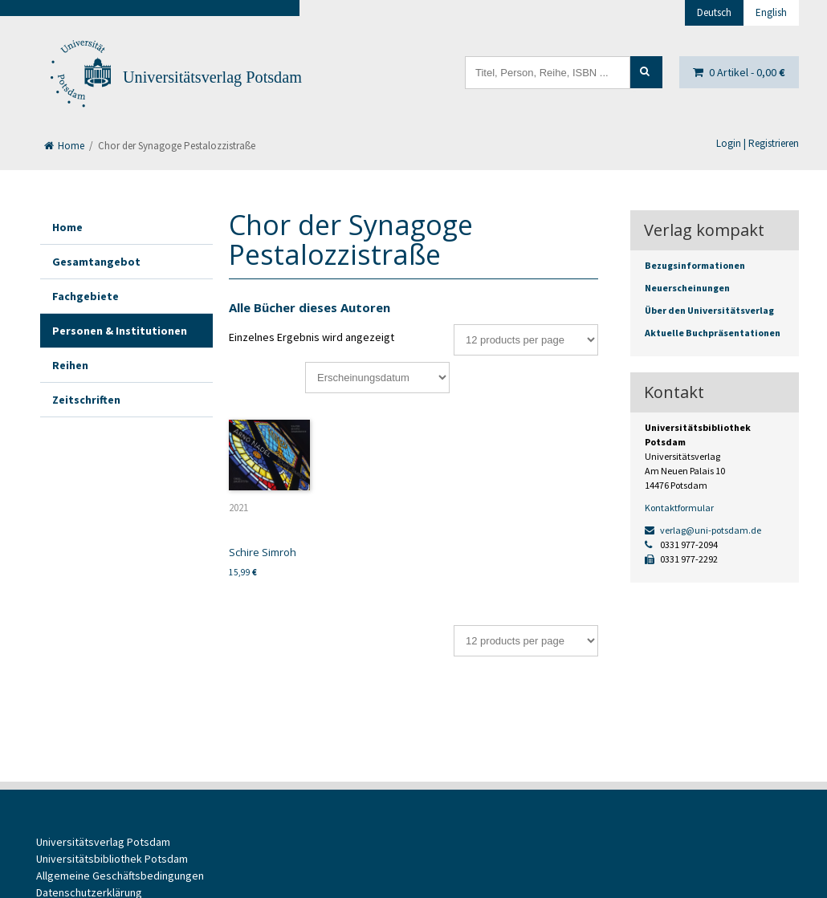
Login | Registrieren (757, 143)
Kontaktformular (679, 508)
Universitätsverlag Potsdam (212, 77)
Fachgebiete (85, 296)
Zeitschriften (86, 399)
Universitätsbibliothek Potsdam (112, 858)
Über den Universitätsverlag (709, 310)
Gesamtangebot (96, 261)
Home (64, 145)
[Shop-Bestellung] (377, 377)
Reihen (70, 365)
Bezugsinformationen (695, 265)
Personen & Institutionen (119, 330)
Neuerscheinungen (687, 288)
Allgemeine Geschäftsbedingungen (120, 875)
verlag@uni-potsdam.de (703, 530)
